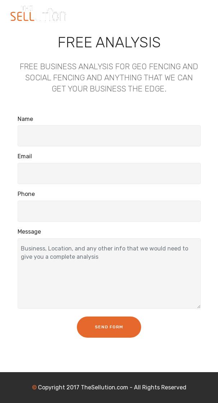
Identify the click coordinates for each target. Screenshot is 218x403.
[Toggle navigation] (206, 12)
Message (29, 231)
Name (25, 119)
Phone (26, 194)
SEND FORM (109, 326)
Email (25, 156)
